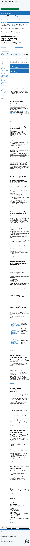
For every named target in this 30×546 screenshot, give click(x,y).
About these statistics (4, 66)
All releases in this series (19, 47)
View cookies (21, 8)
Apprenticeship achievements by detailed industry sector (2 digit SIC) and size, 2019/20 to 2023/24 (15, 332)
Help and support (3, 534)
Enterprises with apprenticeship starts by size (4, 83)
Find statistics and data (6, 28)
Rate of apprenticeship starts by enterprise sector (4, 92)
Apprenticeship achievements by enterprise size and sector (5, 79)
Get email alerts (5, 50)
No (14, 527)
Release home (3, 58)
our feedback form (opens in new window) (17, 25)
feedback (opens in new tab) (14, 19)
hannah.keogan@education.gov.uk (18, 505)
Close (28, 15)
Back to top (2, 98)
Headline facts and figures (4, 64)
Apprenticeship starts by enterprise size (5, 68)
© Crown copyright (26, 543)
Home (1, 28)
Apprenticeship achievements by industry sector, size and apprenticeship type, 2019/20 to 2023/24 (15, 341)
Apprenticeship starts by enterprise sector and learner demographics (5, 76)
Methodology (19, 58)
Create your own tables (13, 48)
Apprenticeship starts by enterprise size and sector (5, 73)
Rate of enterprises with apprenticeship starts (4, 90)
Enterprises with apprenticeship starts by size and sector (4, 86)
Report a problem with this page (24, 527)
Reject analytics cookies (14, 8)
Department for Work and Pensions (17, 54)
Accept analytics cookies (5, 8)
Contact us (2, 95)
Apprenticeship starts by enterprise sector (5, 71)
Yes (10, 527)
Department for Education (5, 54)
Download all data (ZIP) (4, 48)
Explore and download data (10, 58)
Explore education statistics (6, 13)
